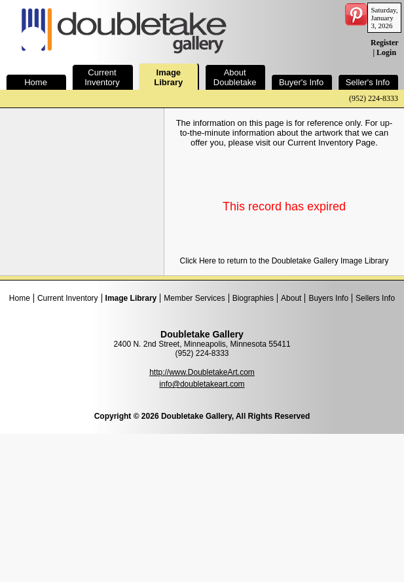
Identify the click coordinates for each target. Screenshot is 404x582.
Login (386, 52)
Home (19, 298)
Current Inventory (67, 298)
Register (384, 42)
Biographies (253, 298)
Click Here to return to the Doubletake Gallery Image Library (284, 260)
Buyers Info (328, 298)
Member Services (194, 298)
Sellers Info (375, 298)
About (291, 298)
